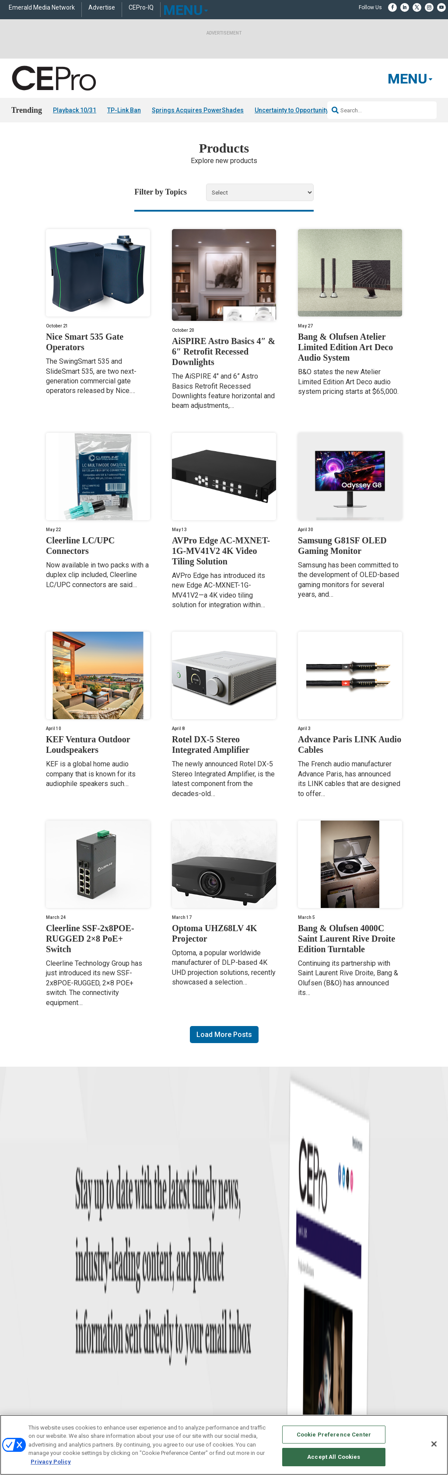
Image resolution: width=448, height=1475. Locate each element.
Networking (131, 1309)
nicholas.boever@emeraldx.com (366, 1371)
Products (21, 1331)
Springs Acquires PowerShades (198, 110)
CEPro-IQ (141, 7)
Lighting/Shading (138, 1353)
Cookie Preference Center (334, 1434)
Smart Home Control (141, 1331)
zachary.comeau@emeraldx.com (367, 1339)
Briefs (18, 1320)
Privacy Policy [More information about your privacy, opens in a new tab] (51, 1461)
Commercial (131, 1320)
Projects (20, 1342)
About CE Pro (239, 1320)
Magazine (235, 1331)
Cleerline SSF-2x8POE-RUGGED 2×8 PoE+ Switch (90, 938)
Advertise (101, 7)
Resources (23, 1353)
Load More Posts (224, 1034)
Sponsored (23, 1364)
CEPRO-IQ (236, 1353)
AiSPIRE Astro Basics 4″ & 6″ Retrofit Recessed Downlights (223, 352)
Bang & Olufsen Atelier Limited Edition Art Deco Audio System (345, 347)
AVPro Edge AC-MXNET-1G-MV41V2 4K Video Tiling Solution (221, 551)
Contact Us (343, 1384)
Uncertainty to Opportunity (292, 110)
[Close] (434, 1444)
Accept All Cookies (333, 1457)
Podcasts (22, 1375)
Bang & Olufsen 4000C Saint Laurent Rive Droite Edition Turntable (346, 938)
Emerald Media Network (42, 7)
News (17, 1309)
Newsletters (237, 1342)
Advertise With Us (245, 1309)
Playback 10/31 (74, 110)
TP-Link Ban (124, 110)
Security (127, 1364)
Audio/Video (132, 1342)
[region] (224, 1445)
